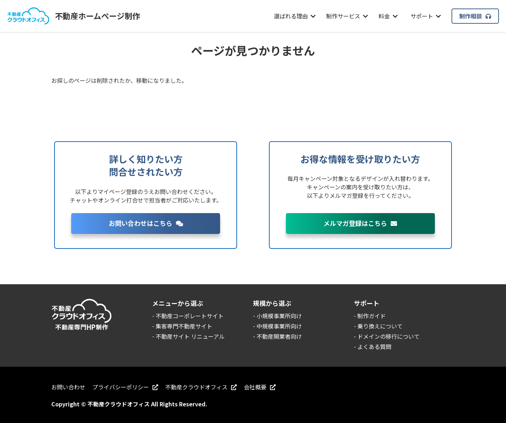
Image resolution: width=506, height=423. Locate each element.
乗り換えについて (380, 326)
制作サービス (347, 16)
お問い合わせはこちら (146, 223)
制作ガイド (371, 315)
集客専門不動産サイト (184, 326)
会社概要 (260, 387)
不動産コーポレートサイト (190, 315)
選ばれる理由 (295, 16)
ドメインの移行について (388, 336)
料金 (388, 16)
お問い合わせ (68, 387)
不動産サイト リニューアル (190, 336)
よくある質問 (374, 346)
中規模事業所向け (279, 326)
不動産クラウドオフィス (201, 387)
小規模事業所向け (279, 315)
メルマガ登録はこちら (360, 223)
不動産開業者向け (279, 336)
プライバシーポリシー (125, 387)
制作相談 (475, 16)
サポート (425, 16)
